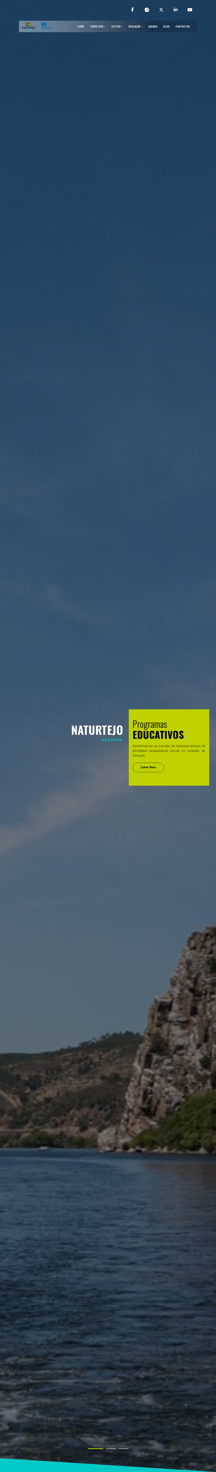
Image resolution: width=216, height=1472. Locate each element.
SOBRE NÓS (97, 26)
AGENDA (152, 26)
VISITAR (116, 26)
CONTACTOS (183, 26)
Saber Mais (148, 767)
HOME (81, 26)
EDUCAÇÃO (134, 26)
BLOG (166, 26)
